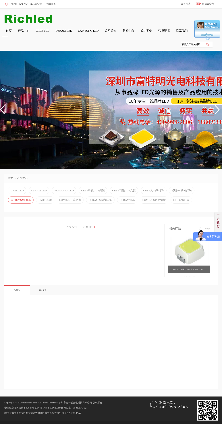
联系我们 (204, 16)
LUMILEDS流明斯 (70, 188)
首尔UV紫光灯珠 (21, 188)
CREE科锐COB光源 (93, 179)
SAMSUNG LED (128, 16)
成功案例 (175, 16)
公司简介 (146, 16)
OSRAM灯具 (127, 188)
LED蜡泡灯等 (181, 188)
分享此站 (185, 3)
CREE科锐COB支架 (124, 179)
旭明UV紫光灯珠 (181, 179)
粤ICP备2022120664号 (31, 414)
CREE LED (89, 16)
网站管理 (8, 419)
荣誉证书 (190, 16)
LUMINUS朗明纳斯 (154, 188)
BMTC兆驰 (45, 188)
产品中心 (73, 16)
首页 (61, 16)
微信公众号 (208, 3)
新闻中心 (161, 16)
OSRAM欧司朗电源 (100, 188)
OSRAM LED (107, 16)
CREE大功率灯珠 (153, 179)
